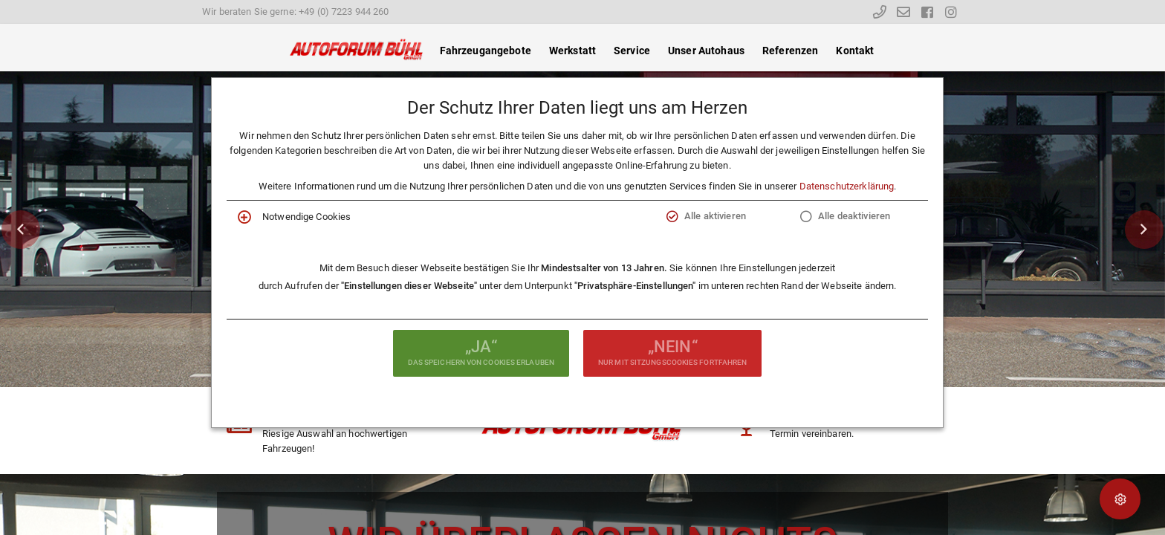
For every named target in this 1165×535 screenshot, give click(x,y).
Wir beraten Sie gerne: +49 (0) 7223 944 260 (295, 11)
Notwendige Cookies (306, 216)
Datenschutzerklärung (847, 186)
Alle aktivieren (715, 215)
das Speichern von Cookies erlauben (481, 351)
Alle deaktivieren (854, 215)
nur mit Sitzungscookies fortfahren (672, 351)
